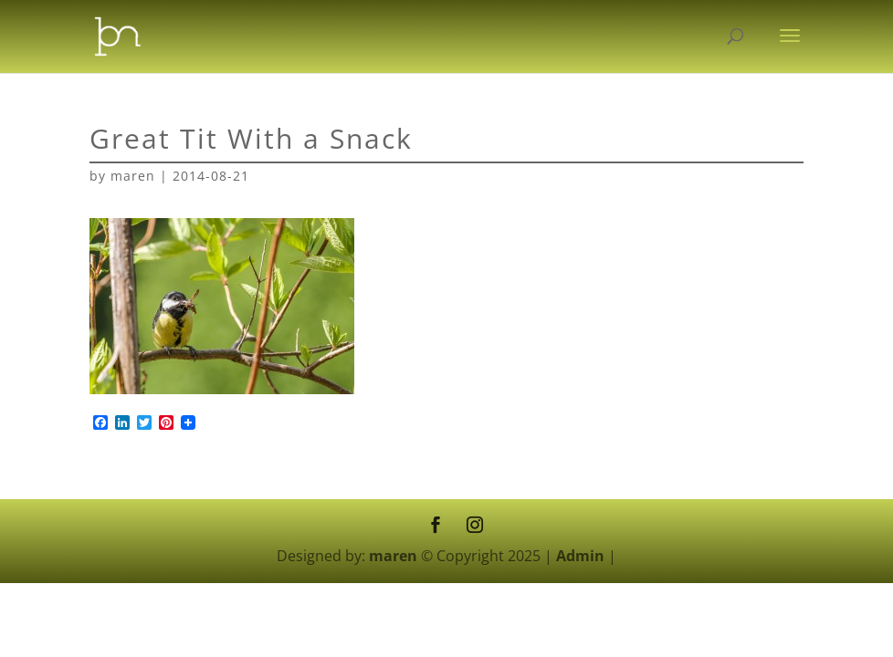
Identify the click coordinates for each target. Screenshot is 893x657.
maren (132, 175)
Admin (580, 556)
